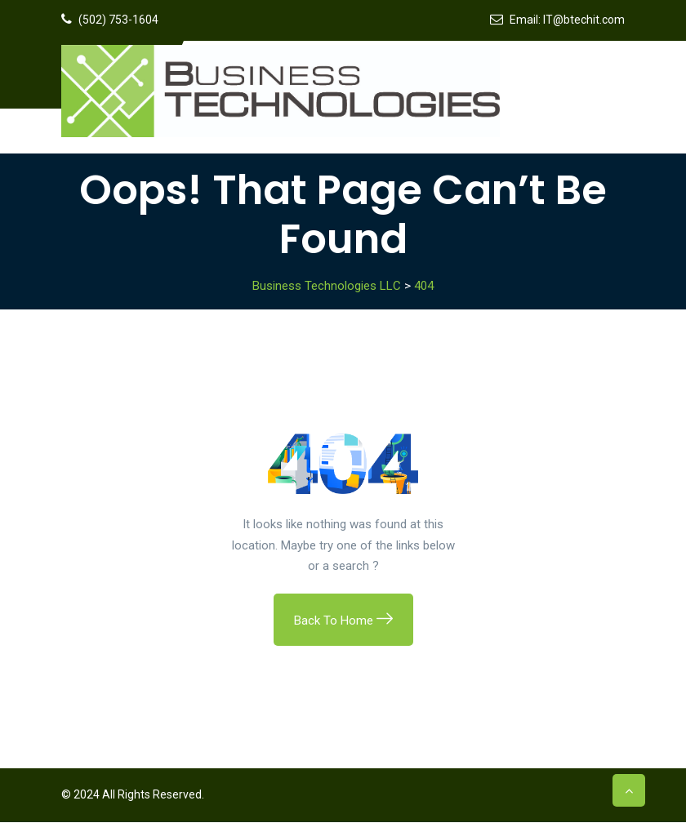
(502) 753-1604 (118, 19)
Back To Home (343, 621)
